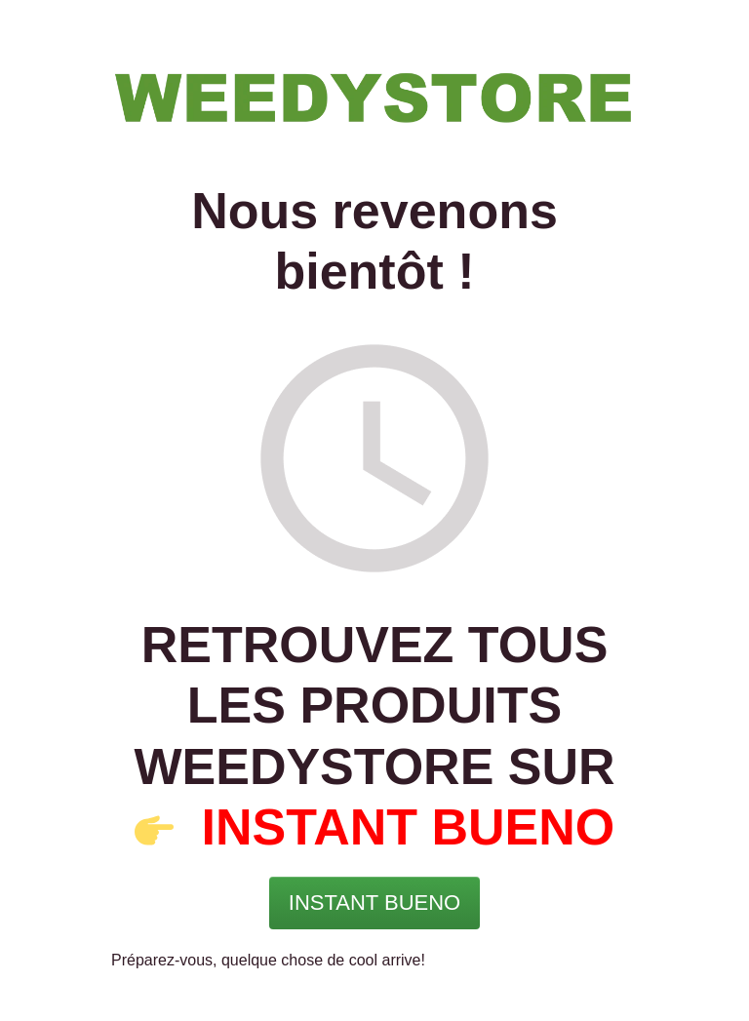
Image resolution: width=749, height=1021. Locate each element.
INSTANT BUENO (408, 827)
